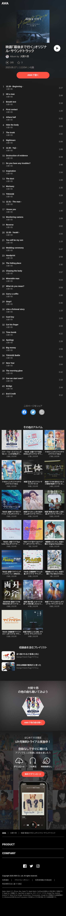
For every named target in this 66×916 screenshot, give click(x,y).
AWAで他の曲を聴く (33, 722)
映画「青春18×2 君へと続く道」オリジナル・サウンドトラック (54, 514)
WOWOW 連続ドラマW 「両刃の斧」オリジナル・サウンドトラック (11, 604)
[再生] (57, 48)
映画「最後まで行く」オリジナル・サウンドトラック (38, 833)
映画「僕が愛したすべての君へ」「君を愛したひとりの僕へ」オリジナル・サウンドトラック (33, 605)
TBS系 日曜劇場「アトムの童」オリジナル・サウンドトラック (33, 574)
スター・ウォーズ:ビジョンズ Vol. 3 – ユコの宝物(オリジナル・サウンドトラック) (11, 454)
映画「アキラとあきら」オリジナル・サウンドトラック (54, 603)
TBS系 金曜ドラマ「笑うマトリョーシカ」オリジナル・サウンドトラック (11, 514)
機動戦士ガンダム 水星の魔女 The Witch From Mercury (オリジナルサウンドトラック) (54, 575)
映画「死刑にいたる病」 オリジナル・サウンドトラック (33, 633)
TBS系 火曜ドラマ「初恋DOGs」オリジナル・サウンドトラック (33, 454)
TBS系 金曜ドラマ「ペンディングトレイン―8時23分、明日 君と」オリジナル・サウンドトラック (11, 575)
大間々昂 (24, 56)
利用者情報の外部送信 (43, 880)
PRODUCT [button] (8, 844)
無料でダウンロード (33, 774)
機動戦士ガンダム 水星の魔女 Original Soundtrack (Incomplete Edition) (54, 544)
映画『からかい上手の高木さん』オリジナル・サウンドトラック (33, 514)
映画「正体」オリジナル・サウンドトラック (33, 483)
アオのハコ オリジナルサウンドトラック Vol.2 (54, 453)
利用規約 (5, 880)
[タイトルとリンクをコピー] (42, 412)
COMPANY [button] (8, 853)
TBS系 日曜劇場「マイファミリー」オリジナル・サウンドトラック (11, 634)
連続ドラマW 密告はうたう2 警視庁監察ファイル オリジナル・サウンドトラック (54, 484)
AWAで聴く (33, 75)
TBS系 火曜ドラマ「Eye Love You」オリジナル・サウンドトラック (11, 544)
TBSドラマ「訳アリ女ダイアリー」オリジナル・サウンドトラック (33, 544)
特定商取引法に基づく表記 (12, 884)
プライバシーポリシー (22, 880)
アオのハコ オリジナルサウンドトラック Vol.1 (11, 483)
